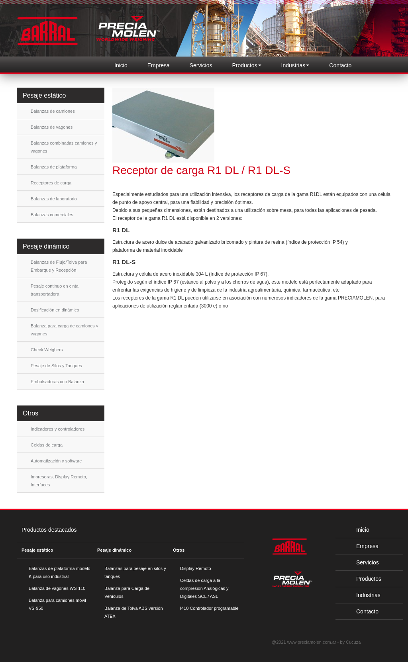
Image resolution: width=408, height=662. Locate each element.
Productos (362, 579)
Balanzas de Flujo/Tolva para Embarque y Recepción (59, 266)
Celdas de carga (47, 445)
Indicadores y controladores (57, 429)
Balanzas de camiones (53, 111)
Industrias (362, 595)
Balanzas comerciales (52, 214)
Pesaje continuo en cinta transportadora (54, 290)
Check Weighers (47, 349)
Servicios (201, 65)
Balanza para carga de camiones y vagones (64, 329)
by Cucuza (350, 642)
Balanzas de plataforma (54, 167)
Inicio (121, 65)
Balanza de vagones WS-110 (57, 588)
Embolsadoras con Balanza (57, 381)
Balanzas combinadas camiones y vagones (64, 147)
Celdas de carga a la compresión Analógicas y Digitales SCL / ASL (204, 588)
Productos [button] (246, 65)
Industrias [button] (295, 65)
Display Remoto (195, 568)
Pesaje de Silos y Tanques (56, 365)
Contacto (340, 65)
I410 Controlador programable (209, 608)
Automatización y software (56, 460)
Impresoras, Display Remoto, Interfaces (59, 480)
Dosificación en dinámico (55, 309)
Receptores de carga (51, 182)
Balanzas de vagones (52, 127)
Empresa (158, 65)
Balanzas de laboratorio (54, 198)
